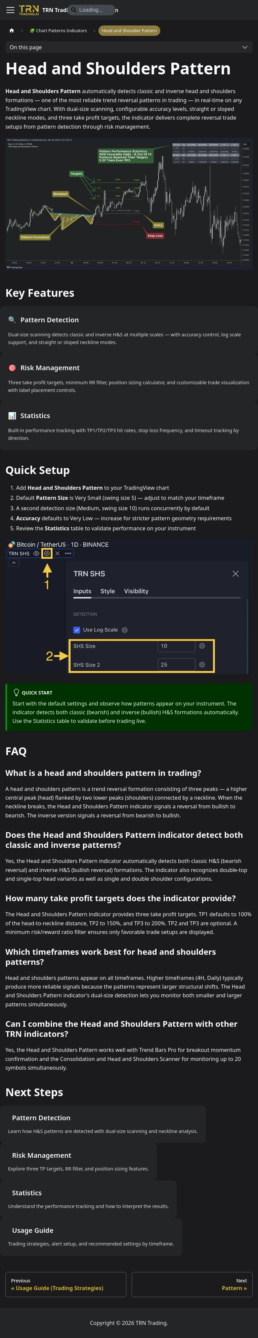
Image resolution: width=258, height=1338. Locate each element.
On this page (26, 47)
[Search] (91, 10)
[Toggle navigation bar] (10, 10)
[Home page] (11, 30)
